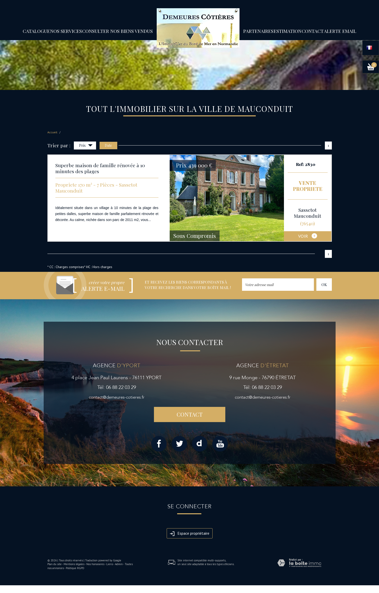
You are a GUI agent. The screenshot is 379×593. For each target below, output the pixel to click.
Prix (86, 146)
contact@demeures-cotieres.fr (116, 397)
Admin (119, 564)
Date (108, 145)
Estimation (287, 31)
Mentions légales (74, 564)
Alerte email (340, 31)
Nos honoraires (95, 564)
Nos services (66, 31)
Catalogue (36, 31)
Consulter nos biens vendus (117, 31)
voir (307, 236)
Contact (313, 31)
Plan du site (54, 564)
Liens (109, 564)
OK (324, 284)
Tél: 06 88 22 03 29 (116, 387)
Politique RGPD (75, 568)
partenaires (258, 31)
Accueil (52, 132)
